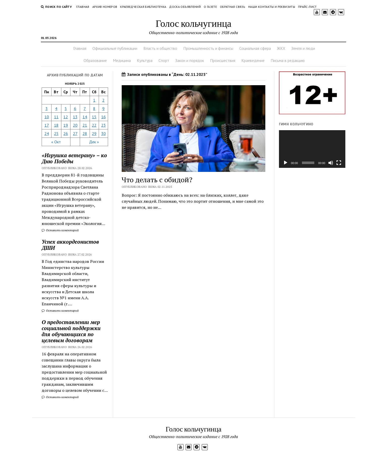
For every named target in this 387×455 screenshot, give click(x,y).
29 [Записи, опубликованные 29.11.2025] (94, 133)
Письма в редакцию (288, 60)
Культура (144, 60)
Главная (82, 7)
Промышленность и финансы (208, 48)
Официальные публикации (114, 48)
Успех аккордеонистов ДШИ (70, 245)
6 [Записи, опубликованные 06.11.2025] (75, 108)
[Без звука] (330, 162)
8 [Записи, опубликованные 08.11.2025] (94, 108)
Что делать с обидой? (157, 179)
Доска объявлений (185, 7)
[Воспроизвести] (285, 162)
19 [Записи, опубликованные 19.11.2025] (65, 125)
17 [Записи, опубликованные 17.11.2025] (46, 125)
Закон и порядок (189, 60)
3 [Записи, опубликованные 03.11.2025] (46, 108)
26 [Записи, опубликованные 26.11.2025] (65, 133)
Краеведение (253, 60)
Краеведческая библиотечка (143, 7)
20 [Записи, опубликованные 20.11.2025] (75, 125)
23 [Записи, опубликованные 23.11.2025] (103, 125)
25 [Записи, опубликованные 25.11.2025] (56, 133)
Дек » (94, 141)
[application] (312, 149)
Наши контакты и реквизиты (271, 7)
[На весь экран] (338, 162)
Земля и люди (303, 48)
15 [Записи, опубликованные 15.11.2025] (94, 116)
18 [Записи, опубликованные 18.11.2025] (56, 125)
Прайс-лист (307, 7)
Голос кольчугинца (193, 23)
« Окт (56, 141)
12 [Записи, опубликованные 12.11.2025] (65, 116)
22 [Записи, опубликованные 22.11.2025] (94, 125)
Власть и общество (160, 48)
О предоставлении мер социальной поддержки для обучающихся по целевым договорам (71, 331)
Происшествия (222, 60)
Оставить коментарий (60, 230)
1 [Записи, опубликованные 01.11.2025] (94, 100)
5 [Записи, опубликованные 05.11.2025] (66, 108)
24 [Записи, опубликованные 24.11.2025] (46, 133)
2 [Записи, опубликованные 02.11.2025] (103, 100)
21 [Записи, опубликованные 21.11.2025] (85, 125)
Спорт (164, 60)
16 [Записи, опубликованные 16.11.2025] (103, 116)
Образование (95, 60)
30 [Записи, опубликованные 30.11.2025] (103, 133)
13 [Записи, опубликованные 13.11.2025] (75, 116)
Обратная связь (232, 7)
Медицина (122, 60)
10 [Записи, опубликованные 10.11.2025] (46, 116)
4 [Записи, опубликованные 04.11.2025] (56, 108)
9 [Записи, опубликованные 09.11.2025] (103, 108)
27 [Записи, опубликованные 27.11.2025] (75, 133)
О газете (210, 7)
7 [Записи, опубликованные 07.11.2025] (85, 108)
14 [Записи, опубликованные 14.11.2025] (85, 116)
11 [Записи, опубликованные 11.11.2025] (56, 116)
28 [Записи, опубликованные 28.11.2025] (85, 133)
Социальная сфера (255, 48)
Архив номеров (104, 7)
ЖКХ (281, 48)
